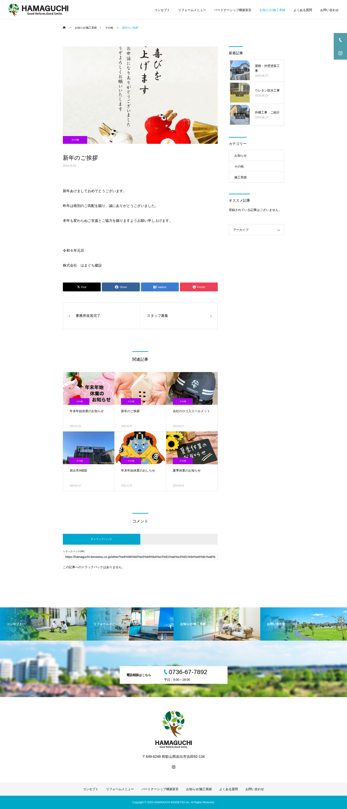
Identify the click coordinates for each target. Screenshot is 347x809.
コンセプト (162, 10)
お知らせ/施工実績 (272, 10)
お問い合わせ (329, 10)
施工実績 (240, 177)
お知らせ (240, 155)
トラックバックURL (74, 551)
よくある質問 (302, 10)
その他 (75, 139)
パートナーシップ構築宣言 (232, 10)
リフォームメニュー (192, 10)
